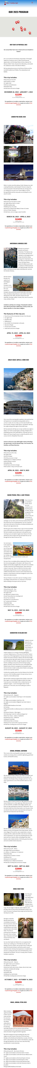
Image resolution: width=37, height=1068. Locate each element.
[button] (13, 29)
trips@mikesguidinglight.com (12, 103)
